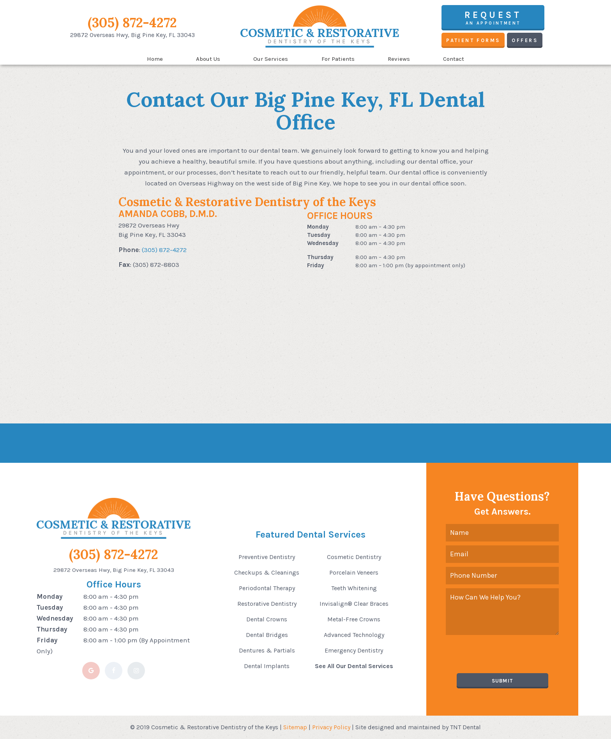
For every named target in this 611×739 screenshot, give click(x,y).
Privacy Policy (331, 727)
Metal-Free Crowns (353, 619)
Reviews (399, 58)
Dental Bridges (267, 634)
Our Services (270, 58)
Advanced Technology (354, 634)
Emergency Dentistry (354, 650)
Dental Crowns (266, 619)
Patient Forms (473, 40)
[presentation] (505, 654)
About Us (208, 58)
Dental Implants (267, 666)
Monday (318, 226)
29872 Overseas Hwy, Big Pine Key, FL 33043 (113, 569)
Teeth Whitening (354, 588)
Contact (453, 58)
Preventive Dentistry (266, 557)
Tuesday (318, 234)
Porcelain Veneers (353, 572)
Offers (524, 40)
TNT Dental (465, 727)
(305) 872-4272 (132, 22)
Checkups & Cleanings (266, 572)
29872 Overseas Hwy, (132, 35)
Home (155, 58)
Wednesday (323, 243)
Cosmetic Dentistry (354, 557)
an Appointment (493, 18)
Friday (315, 265)
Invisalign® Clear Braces (354, 603)
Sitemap (295, 727)
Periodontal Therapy (267, 588)
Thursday (320, 257)
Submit (502, 681)
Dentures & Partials (267, 650)
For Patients (338, 58)
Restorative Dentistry (267, 603)
